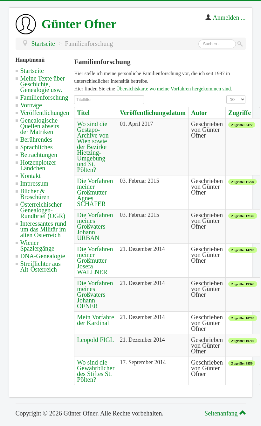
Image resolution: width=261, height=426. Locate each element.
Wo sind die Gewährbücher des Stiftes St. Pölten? (95, 371)
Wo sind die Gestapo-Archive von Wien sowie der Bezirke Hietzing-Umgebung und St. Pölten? (92, 146)
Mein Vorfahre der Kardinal (95, 320)
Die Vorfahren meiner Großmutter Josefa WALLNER (95, 260)
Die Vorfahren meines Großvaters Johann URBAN (95, 226)
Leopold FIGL (95, 339)
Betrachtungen (39, 154)
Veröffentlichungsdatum (153, 112)
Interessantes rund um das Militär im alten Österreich (43, 229)
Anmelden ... (229, 17)
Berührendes (36, 139)
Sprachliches (36, 147)
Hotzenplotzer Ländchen (38, 165)
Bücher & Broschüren (35, 194)
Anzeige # (226, 95)
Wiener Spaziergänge (37, 245)
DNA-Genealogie (42, 255)
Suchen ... (198, 39)
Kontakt (30, 175)
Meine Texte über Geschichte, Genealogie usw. (42, 84)
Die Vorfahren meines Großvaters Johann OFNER (95, 294)
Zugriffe (239, 112)
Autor (199, 112)
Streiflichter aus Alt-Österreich (40, 266)
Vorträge (31, 105)
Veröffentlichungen (44, 112)
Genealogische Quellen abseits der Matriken (39, 126)
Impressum (34, 183)
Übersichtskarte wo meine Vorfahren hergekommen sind (173, 88)
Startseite (32, 70)
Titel (83, 112)
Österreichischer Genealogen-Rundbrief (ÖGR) (42, 210)
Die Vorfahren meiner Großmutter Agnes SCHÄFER (95, 192)
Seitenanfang (224, 413)
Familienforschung (44, 97)
